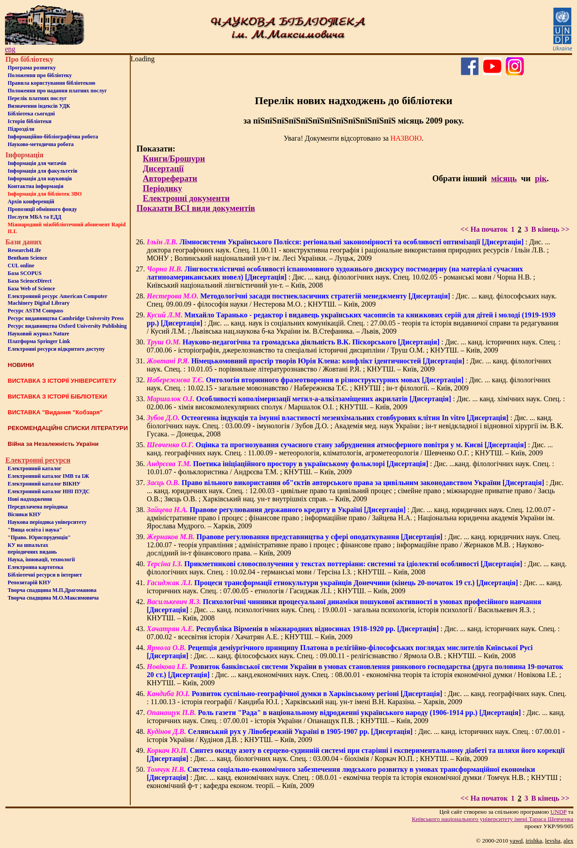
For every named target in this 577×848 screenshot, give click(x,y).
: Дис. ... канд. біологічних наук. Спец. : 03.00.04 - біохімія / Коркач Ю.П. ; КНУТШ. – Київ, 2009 (356, 754)
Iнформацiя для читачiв (37, 163)
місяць (504, 178)
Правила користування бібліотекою (51, 83)
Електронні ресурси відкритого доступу (56, 349)
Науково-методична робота (41, 144)
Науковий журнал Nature (38, 333)
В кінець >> (550, 229)
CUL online (21, 265)
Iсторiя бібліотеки (29, 121)
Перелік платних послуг (37, 98)
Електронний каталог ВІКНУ (44, 484)
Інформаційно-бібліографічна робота (53, 136)
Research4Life (24, 250)
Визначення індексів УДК (39, 106)
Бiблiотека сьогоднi (31, 113)
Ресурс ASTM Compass (35, 310)
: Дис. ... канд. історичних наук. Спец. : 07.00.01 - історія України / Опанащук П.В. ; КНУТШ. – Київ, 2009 (356, 716)
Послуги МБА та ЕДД (34, 217)
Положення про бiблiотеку (40, 75)
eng (10, 49)
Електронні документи (186, 198)
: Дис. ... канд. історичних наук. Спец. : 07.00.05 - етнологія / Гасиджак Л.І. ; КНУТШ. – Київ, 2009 (355, 587)
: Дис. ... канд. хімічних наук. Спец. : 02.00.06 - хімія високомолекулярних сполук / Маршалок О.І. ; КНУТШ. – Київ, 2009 (356, 403)
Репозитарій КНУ (29, 582)
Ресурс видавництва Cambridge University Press (66, 318)
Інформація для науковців (40, 178)
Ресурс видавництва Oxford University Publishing (67, 326)
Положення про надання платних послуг (57, 90)
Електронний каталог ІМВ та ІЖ (48, 476)
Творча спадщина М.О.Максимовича (53, 598)
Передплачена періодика (38, 507)
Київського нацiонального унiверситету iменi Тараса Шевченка (492, 819)
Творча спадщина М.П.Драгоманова (52, 590)
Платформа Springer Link (39, 341)
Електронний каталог (34, 468)
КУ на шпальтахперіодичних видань (32, 548)
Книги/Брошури (174, 158)
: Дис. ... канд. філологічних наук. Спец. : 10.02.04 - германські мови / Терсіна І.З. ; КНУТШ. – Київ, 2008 (357, 568)
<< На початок (484, 229)
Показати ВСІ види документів (196, 208)
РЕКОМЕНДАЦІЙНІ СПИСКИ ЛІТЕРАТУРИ (68, 428)
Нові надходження (30, 499)
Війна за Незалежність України (53, 443)
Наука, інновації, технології (41, 559)
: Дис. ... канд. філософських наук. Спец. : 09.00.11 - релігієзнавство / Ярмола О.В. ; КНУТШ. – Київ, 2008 (340, 652)
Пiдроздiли (21, 129)
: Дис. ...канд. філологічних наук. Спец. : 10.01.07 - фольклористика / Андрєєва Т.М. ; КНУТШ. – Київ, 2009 (350, 468)
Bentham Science (27, 258)
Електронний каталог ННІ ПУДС (49, 491)
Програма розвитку (32, 67)
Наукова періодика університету (47, 522)
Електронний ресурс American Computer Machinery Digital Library (57, 299)
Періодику (162, 188)
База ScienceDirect (30, 281)
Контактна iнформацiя (36, 186)
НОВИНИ (21, 365)
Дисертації (163, 168)
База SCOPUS (24, 273)
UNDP (558, 811)
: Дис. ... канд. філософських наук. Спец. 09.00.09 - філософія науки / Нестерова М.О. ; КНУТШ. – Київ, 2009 (352, 300)
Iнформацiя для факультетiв (43, 171)
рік (540, 178)
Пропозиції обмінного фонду (42, 209)
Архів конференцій (31, 201)
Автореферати (170, 178)
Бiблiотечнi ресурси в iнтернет (45, 575)
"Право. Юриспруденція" (39, 537)
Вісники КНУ (24, 514)
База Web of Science (31, 288)
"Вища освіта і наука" (35, 530)
